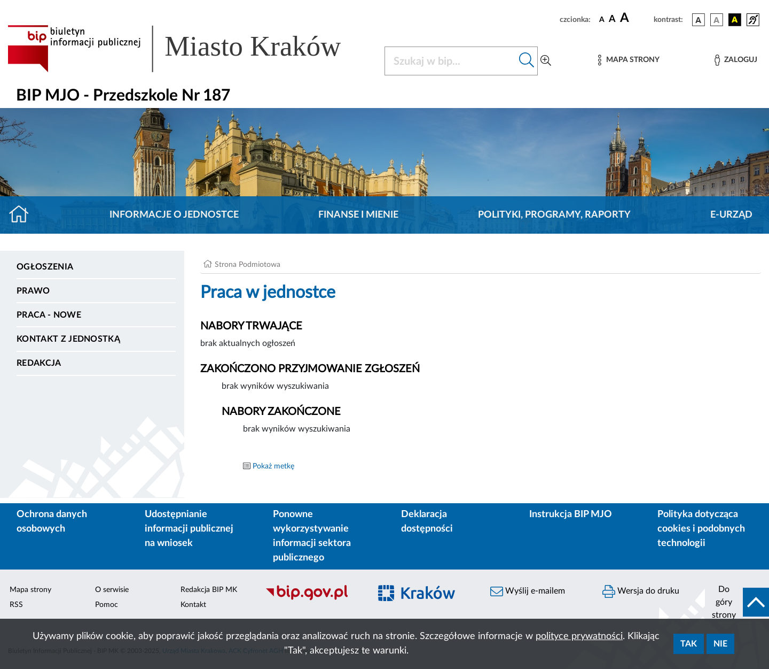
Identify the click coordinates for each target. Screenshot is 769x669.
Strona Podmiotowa (247, 264)
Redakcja (39, 363)
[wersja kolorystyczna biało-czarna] (717, 20)
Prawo (33, 291)
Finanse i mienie (358, 215)
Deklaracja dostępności (427, 522)
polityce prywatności (579, 636)
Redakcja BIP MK (209, 590)
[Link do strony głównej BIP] (189, 48)
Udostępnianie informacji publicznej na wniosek (189, 529)
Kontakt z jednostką (68, 339)
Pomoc (106, 605)
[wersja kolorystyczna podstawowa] (698, 20)
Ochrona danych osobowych (52, 522)
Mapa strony (30, 590)
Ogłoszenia (45, 267)
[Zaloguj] (736, 60)
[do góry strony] (737, 602)
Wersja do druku (640, 591)
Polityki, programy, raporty (554, 215)
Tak (688, 644)
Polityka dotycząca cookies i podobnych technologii (701, 529)
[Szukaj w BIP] (450, 61)
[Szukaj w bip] (527, 61)
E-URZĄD (731, 215)
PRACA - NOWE (49, 315)
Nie (720, 644)
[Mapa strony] (629, 60)
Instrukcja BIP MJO (570, 514)
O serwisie (112, 590)
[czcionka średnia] (612, 19)
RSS (16, 605)
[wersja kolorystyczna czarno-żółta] (735, 20)
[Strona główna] (23, 215)
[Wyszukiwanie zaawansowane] (545, 61)
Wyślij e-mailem (527, 591)
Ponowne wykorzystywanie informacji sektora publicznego (312, 536)
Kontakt (193, 605)
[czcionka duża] (635, 18)
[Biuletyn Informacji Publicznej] (312, 599)
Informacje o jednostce (174, 215)
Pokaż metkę (273, 466)
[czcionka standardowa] (602, 19)
